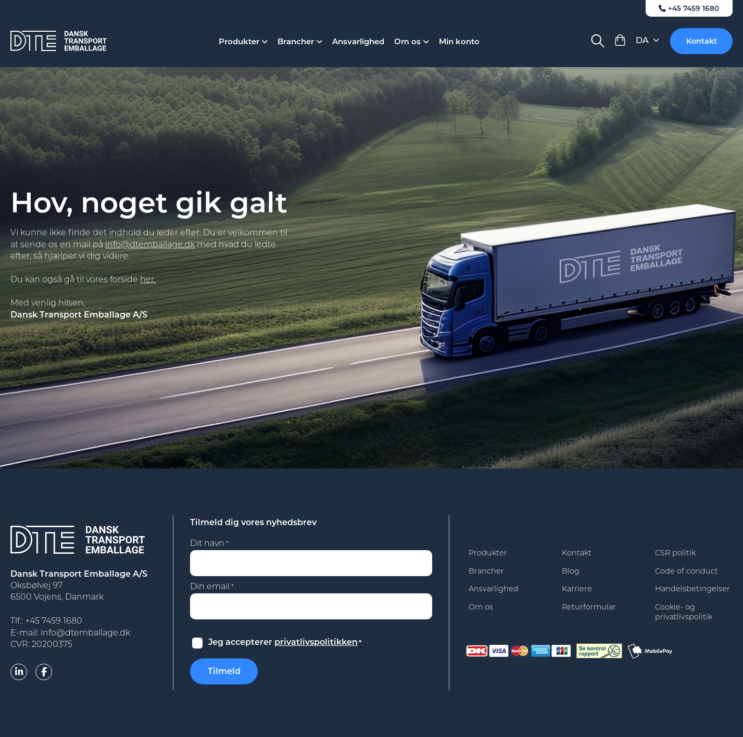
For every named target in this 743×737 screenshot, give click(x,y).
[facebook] (43, 672)
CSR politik (675, 553)
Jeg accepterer (284, 642)
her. (148, 280)
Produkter (243, 41)
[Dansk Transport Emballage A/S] (58, 41)
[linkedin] (18, 672)
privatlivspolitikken (316, 642)
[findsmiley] (599, 655)
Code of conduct (686, 572)
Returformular (589, 608)
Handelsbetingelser (692, 589)
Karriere (577, 589)
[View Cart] (620, 44)
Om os (411, 41)
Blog (571, 572)
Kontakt (701, 41)
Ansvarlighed (358, 41)
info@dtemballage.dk (150, 245)
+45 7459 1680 (689, 8)
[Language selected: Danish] (646, 41)
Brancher (300, 41)
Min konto (459, 41)
